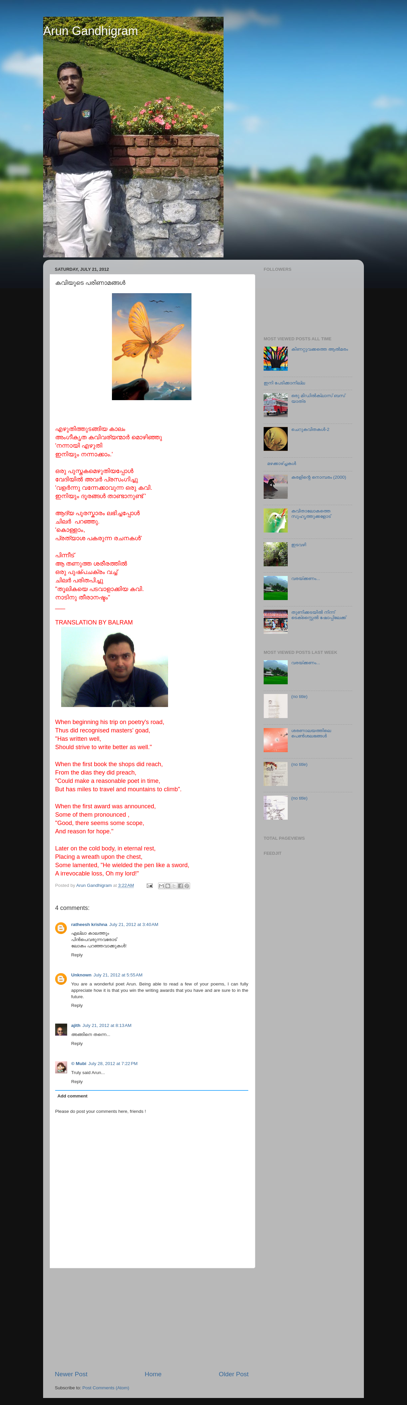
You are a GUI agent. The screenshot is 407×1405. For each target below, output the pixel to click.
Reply (77, 954)
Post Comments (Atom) (106, 1387)
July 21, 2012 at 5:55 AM (118, 974)
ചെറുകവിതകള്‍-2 (310, 429)
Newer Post (71, 1374)
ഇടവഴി (298, 544)
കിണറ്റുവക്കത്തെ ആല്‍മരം (319, 349)
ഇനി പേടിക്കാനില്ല (284, 382)
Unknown (81, 974)
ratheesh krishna (89, 924)
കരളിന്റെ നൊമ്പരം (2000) (318, 477)
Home (153, 1374)
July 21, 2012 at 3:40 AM (133, 924)
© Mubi (78, 1063)
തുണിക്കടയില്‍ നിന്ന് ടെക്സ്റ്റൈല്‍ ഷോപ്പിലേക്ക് (318, 615)
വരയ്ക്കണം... (305, 578)
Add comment (72, 1095)
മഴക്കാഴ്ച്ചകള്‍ (281, 463)
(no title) (299, 696)
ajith (76, 1025)
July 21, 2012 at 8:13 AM (107, 1025)
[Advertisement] (152, 1319)
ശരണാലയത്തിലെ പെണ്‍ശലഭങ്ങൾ (311, 733)
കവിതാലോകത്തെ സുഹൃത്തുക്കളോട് (310, 513)
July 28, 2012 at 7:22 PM (112, 1063)
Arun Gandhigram (90, 31)
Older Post (234, 1374)
